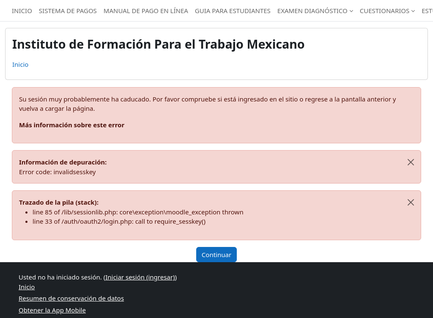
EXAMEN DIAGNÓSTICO (312, 10)
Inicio (20, 64)
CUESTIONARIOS (385, 10)
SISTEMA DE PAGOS (68, 10)
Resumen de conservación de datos (71, 298)
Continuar (216, 254)
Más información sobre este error (71, 125)
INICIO (22, 10)
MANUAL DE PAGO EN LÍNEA (146, 10)
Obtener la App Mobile (52, 310)
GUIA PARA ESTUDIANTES (233, 10)
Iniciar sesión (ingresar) (140, 277)
